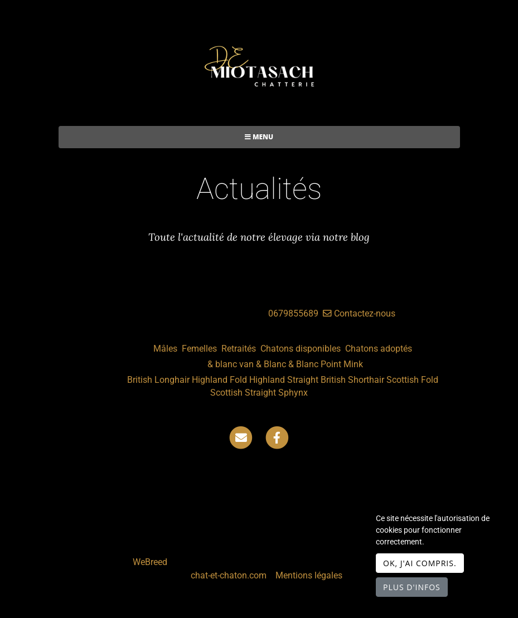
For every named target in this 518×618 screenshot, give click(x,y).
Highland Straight (283, 379)
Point (331, 364)
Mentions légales (308, 575)
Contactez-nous (359, 313)
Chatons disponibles (300, 348)
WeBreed (150, 562)
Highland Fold (219, 379)
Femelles (199, 348)
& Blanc (271, 364)
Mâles (165, 348)
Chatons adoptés (378, 348)
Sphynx (293, 392)
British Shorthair (352, 379)
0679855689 (293, 313)
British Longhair (158, 379)
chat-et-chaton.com (230, 575)
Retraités (238, 348)
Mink (353, 364)
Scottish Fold (412, 379)
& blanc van (230, 364)
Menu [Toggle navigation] (259, 137)
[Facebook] (277, 437)
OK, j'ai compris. (420, 563)
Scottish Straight (243, 392)
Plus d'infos (411, 587)
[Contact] (240, 437)
